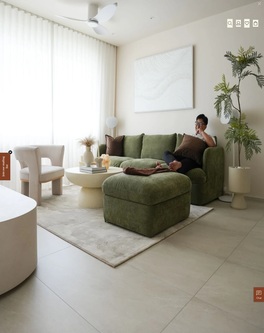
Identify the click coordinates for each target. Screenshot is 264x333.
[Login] (238, 23)
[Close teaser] (10, 152)
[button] (247, 23)
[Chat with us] (259, 294)
